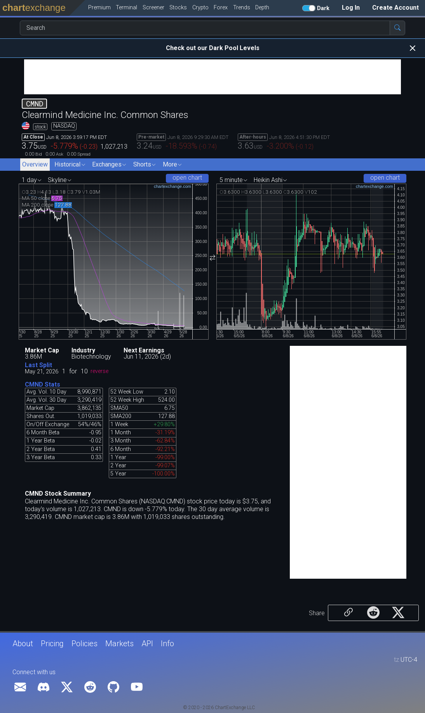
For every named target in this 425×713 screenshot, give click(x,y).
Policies (84, 643)
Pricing (52, 643)
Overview (35, 164)
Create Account (395, 7)
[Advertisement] (212, 76)
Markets (119, 643)
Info (167, 643)
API (147, 643)
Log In (351, 7)
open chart (187, 177)
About (22, 643)
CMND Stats (42, 384)
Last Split (38, 365)
